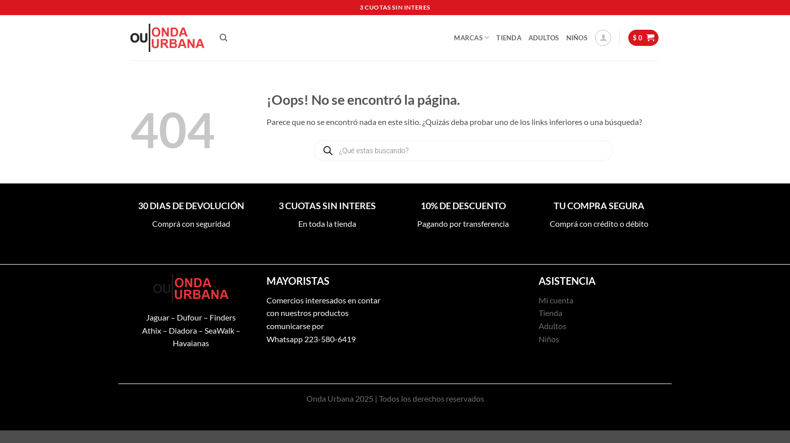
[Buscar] (223, 37)
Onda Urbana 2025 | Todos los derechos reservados (395, 398)
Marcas (471, 37)
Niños (576, 38)
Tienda (508, 38)
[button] (603, 38)
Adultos (544, 38)
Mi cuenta (556, 300)
